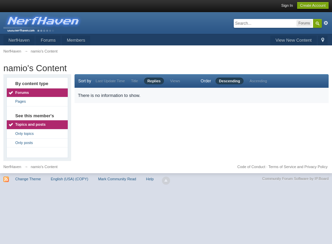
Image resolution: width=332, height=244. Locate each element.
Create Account (313, 5)
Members (76, 40)
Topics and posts (30, 124)
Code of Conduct (251, 167)
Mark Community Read (117, 179)
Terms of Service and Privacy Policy (298, 167)
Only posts (24, 143)
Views (175, 81)
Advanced (326, 23)
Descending (229, 81)
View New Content (293, 40)
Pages (20, 101)
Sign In (287, 5)
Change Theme (28, 179)
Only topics (24, 133)
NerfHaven (18, 40)
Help (150, 179)
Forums (48, 40)
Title (134, 81)
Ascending (258, 81)
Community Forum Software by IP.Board (295, 179)
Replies (154, 81)
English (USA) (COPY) (69, 179)
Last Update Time (110, 81)
